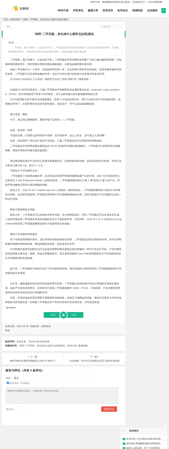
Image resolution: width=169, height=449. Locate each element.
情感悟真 (137, 10)
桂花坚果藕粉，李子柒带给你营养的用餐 (148, 175)
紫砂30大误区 (133, 65)
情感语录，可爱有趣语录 (139, 70)
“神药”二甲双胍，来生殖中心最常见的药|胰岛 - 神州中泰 (47, 345)
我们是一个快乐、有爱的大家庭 (139, 106)
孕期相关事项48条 (132, 102)
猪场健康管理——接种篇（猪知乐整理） (147, 56)
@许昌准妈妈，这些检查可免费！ (143, 47)
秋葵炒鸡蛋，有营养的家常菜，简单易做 (148, 157)
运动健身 (152, 10)
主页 (5, 19)
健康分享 (93, 10)
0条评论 (98, 26)
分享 (70, 315)
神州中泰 (62, 10)
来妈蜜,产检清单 (131, 92)
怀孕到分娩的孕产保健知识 (136, 97)
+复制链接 (82, 345)
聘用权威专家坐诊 (132, 115)
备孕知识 (122, 10)
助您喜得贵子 (129, 111)
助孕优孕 (107, 10)
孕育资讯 (78, 10)
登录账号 (24, 383)
